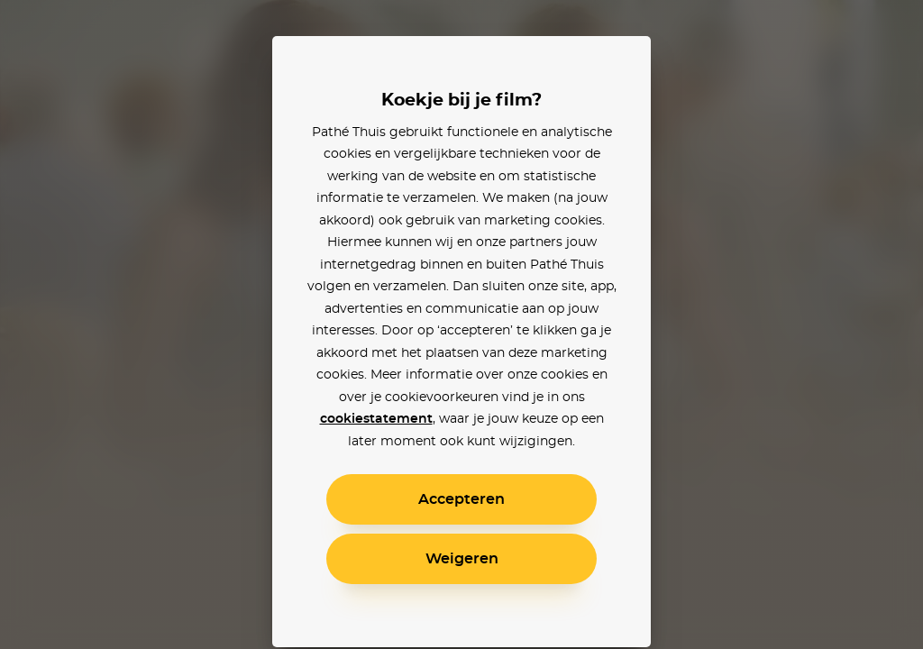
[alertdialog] (461, 324)
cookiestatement (376, 419)
